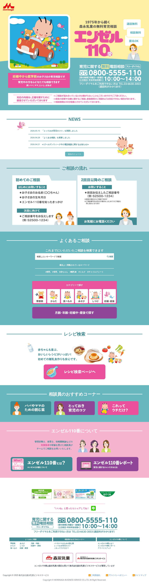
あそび (22, 543)
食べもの (13, 548)
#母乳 (54, 272)
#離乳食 (73, 272)
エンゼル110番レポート (106, 546)
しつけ (22, 546)
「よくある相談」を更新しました (56, 137)
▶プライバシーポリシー (116, 575)
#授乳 (47, 272)
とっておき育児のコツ (62, 546)
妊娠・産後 (24, 548)
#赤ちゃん (63, 272)
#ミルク (81, 272)
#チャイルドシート (95, 272)
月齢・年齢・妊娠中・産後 (36, 544)
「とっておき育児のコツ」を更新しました (60, 130)
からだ (12, 546)
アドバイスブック (104, 548)
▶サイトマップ (139, 575)
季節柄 (12, 543)
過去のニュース (74, 154)
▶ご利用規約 (94, 575)
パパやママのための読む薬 (64, 543)
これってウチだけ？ (61, 548)
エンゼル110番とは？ (106, 543)
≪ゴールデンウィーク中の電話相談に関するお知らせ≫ (65, 144)
